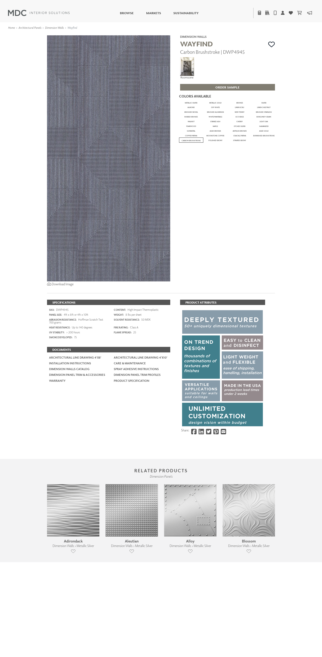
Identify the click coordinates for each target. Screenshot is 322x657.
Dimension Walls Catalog (69, 424)
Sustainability (186, 13)
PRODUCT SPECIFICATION (131, 435)
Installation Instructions (70, 418)
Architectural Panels (29, 27)
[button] (271, 44)
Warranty (57, 435)
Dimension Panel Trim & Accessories (77, 430)
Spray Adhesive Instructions (136, 424)
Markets (153, 13)
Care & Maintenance (130, 418)
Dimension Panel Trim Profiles (137, 430)
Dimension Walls (54, 27)
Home (11, 27)
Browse (127, 13)
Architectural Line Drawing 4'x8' (75, 412)
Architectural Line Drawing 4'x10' (140, 412)
